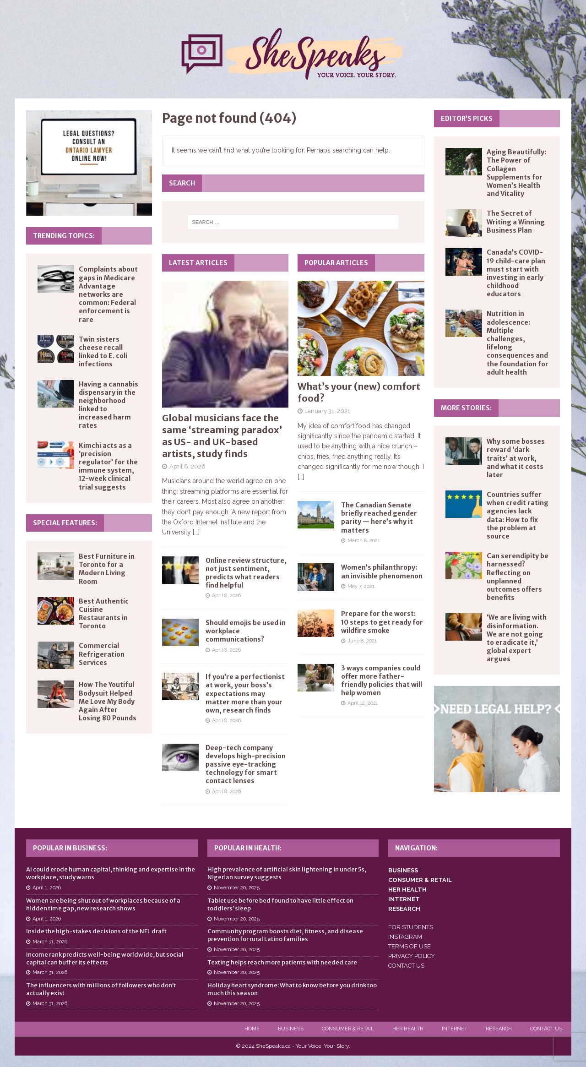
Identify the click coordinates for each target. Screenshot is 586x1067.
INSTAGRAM (405, 936)
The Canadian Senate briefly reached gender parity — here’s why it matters (379, 517)
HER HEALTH (407, 889)
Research (499, 1029)
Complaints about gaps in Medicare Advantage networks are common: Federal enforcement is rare (108, 294)
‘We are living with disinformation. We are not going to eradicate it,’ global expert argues (517, 638)
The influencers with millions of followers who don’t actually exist (101, 989)
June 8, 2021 (362, 641)
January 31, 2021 (327, 411)
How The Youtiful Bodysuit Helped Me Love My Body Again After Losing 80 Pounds (107, 701)
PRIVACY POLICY (411, 956)
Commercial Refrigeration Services (102, 654)
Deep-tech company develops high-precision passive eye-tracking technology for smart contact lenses (246, 764)
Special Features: (65, 523)
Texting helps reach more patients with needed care (282, 962)
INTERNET (404, 899)
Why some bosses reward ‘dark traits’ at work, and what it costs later (516, 458)
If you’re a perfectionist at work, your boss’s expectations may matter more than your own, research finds (245, 693)
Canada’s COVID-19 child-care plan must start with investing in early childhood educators (516, 273)
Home (252, 1029)
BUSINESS (403, 870)
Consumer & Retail (348, 1029)
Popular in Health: (248, 848)
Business (291, 1029)
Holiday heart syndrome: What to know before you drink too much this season (292, 989)
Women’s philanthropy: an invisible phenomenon (382, 571)
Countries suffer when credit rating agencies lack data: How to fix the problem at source (517, 515)
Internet (454, 1029)
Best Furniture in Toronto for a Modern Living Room (107, 569)
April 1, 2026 (47, 888)
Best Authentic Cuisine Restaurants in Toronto (104, 614)
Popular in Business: (70, 848)
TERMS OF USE (409, 946)
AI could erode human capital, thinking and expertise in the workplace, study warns (110, 873)
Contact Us (546, 1029)
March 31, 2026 (50, 942)
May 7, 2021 (360, 586)
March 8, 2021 (363, 541)
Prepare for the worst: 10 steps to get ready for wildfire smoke (382, 622)
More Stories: (466, 408)
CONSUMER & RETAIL (420, 879)
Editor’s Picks (467, 118)
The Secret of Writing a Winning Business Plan (516, 221)
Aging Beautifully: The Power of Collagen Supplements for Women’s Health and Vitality (516, 173)
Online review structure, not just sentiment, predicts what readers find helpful (246, 573)
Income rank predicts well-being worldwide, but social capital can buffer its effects (105, 958)
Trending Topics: (64, 236)
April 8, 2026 (187, 466)
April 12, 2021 (362, 703)
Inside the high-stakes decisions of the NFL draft (96, 931)
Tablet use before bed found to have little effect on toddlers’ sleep (280, 904)
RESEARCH (404, 908)
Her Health (407, 1029)
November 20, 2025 (237, 888)
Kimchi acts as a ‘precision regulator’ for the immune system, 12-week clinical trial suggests (108, 466)
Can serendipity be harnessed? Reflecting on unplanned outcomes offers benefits (517, 577)
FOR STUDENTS (410, 927)
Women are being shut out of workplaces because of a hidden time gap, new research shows (103, 904)
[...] (196, 532)
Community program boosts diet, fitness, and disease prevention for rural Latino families (285, 935)
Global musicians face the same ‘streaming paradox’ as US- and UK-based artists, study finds (222, 435)
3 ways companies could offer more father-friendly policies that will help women (381, 680)
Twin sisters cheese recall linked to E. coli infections (103, 352)
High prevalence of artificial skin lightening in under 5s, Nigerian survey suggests (286, 873)
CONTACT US (406, 965)
